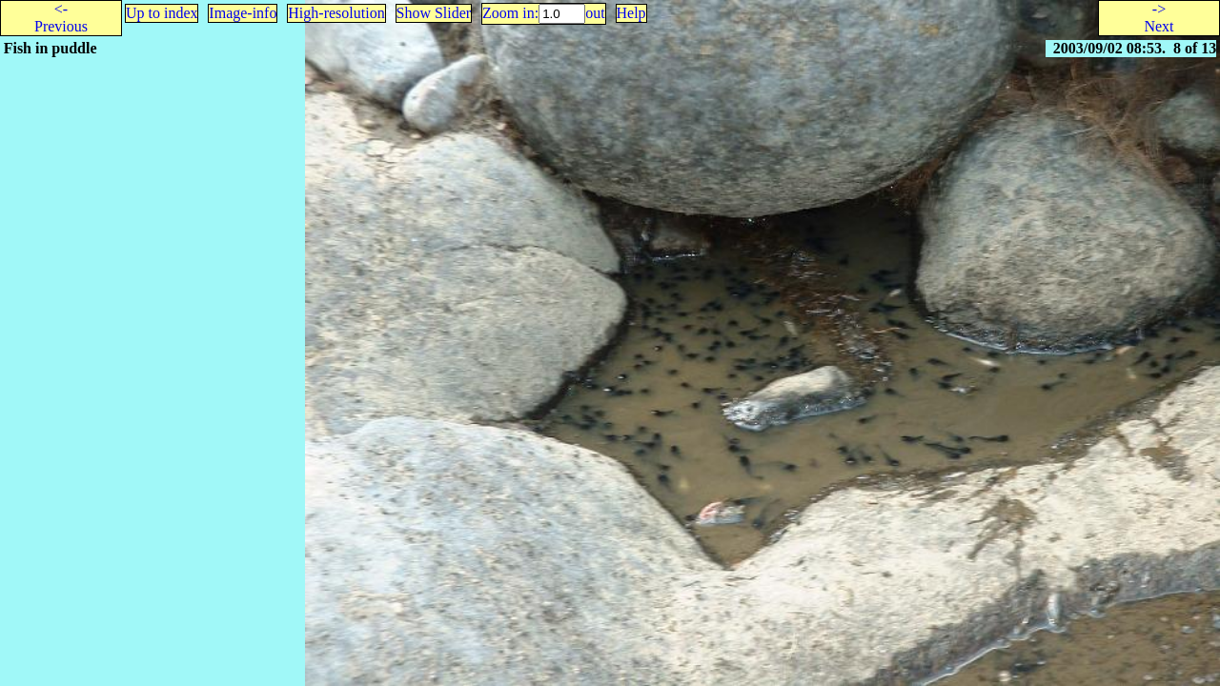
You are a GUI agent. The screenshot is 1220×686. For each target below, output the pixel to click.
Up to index (162, 13)
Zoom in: (510, 13)
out (594, 13)
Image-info (242, 13)
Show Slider (434, 13)
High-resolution (336, 13)
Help (631, 13)
